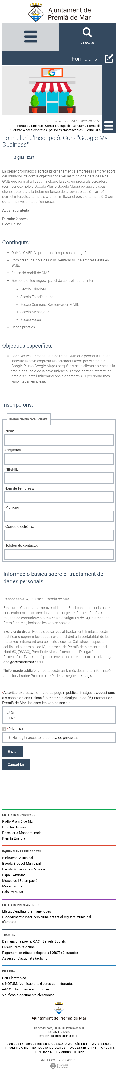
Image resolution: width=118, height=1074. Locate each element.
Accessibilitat (83, 1047)
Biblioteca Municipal (17, 858)
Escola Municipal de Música (23, 869)
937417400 (60, 1032)
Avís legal (102, 1044)
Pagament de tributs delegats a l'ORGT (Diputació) (40, 953)
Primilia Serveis (14, 827)
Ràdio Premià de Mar (18, 822)
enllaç (84, 676)
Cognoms (13, 450)
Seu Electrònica (14, 978)
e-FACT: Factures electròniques (26, 989)
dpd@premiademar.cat (21, 662)
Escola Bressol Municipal (21, 864)
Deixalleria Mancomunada (21, 833)
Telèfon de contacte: (21, 545)
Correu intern (72, 1051)
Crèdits (108, 1047)
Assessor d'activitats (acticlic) (25, 958)
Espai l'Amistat (13, 875)
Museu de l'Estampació (20, 881)
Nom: (9, 431)
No (13, 718)
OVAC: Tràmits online (18, 947)
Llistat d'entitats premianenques (26, 911)
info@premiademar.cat (61, 1035)
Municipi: (12, 507)
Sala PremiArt (12, 892)
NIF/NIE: (12, 469)
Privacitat (15, 729)
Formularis (93, 130)
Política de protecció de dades (37, 1047)
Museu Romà (12, 886)
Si (12, 712)
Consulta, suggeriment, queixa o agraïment (47, 1044)
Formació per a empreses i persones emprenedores (47, 130)
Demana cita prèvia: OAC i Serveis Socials (34, 941)
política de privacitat (62, 737)
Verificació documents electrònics (28, 995)
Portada (23, 126)
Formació (94, 126)
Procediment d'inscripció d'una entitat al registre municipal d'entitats (46, 919)
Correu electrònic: (19, 526)
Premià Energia (13, 838)
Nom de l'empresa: (19, 488)
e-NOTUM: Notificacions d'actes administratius (38, 984)
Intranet (46, 1051)
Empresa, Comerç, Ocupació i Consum (57, 126)
